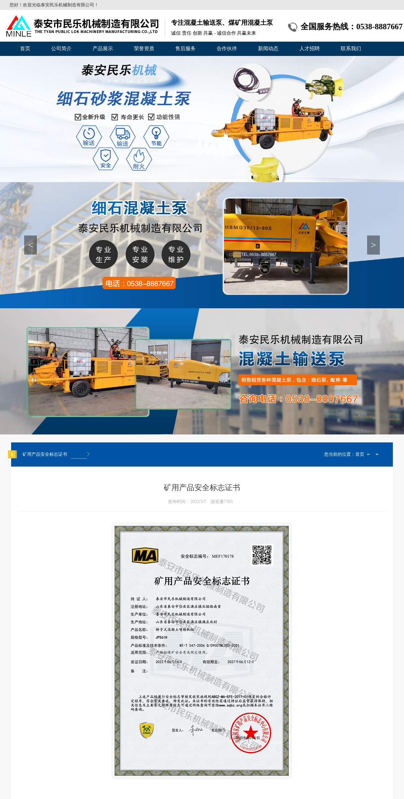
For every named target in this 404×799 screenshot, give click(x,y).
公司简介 (61, 48)
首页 (25, 48)
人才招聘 (309, 48)
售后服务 (185, 48)
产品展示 (103, 48)
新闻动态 (268, 48)
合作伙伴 (227, 48)
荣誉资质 (144, 48)
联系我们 (351, 48)
